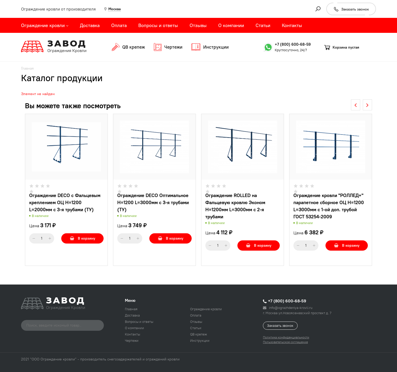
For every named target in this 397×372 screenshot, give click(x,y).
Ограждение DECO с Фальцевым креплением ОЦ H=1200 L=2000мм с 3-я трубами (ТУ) (64, 202)
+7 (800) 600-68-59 (293, 44)
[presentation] (355, 104)
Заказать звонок (280, 325)
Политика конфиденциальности (286, 337)
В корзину (82, 238)
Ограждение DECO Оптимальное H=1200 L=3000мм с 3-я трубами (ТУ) (153, 202)
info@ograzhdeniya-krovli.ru (287, 308)
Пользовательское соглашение (285, 342)
